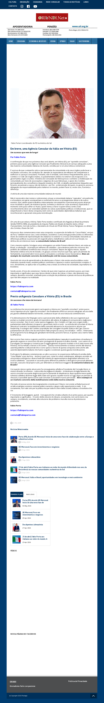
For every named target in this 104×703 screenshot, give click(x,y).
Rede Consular (54, 2)
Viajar (72, 40)
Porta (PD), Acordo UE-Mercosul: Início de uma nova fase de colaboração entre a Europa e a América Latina (55, 435)
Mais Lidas (30, 492)
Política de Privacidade (77, 679)
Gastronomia (84, 40)
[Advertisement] (52, 66)
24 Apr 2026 (25, 478)
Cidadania (39, 2)
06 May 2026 (25, 439)
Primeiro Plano (17, 492)
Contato (13, 6)
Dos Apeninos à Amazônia (29, 454)
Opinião (63, 40)
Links (87, 2)
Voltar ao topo (93, 693)
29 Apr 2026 (25, 447)
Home (11, 40)
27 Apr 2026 (25, 457)
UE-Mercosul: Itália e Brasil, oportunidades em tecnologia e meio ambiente (48, 475)
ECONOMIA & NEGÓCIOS (37, 40)
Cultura (12, 2)
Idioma (53, 40)
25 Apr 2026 (25, 470)
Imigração (25, 2)
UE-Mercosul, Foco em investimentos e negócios (38, 444)
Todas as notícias (73, 2)
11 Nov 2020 (17, 420)
